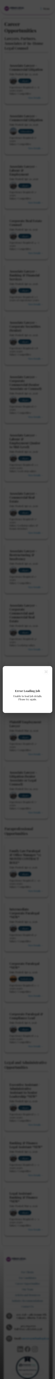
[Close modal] (46, 671)
